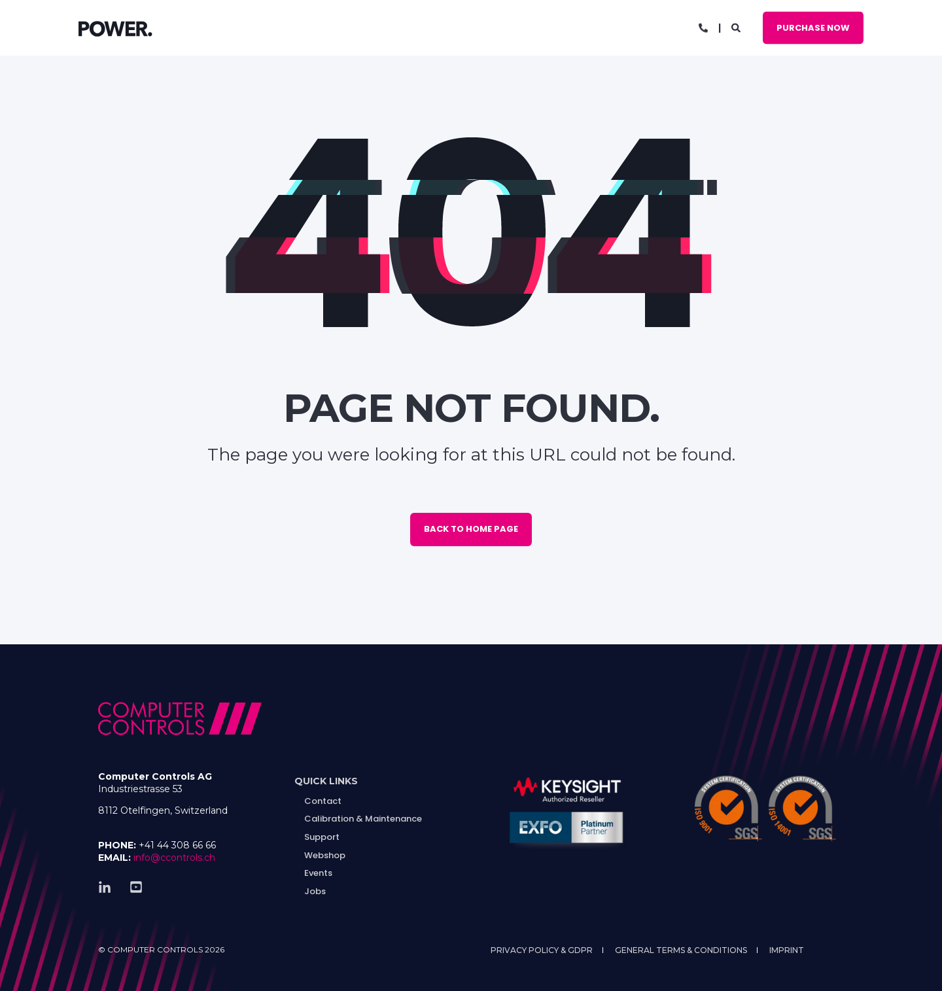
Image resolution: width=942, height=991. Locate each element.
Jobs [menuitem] (315, 891)
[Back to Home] (115, 28)
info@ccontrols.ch (174, 857)
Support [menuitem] (322, 837)
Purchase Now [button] (813, 27)
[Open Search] (737, 27)
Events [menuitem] (318, 873)
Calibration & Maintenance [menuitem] (363, 818)
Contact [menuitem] (322, 801)
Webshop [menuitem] (324, 855)
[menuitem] (326, 781)
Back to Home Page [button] (471, 529)
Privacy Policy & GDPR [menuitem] (542, 950)
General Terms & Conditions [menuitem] (681, 950)
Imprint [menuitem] (786, 950)
